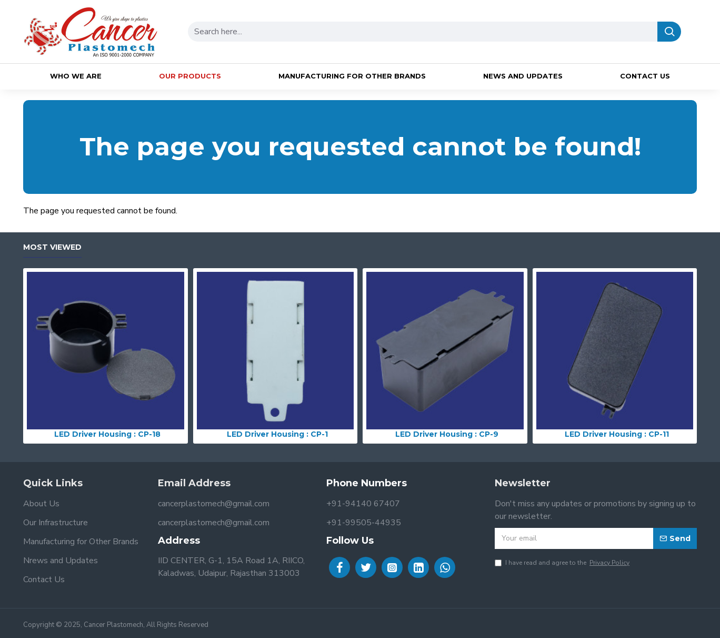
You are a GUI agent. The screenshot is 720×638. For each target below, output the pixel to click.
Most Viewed (52, 247)
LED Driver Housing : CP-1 (277, 434)
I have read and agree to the (563, 562)
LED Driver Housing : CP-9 (446, 434)
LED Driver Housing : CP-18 (107, 434)
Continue (682, 228)
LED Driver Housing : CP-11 (617, 434)
